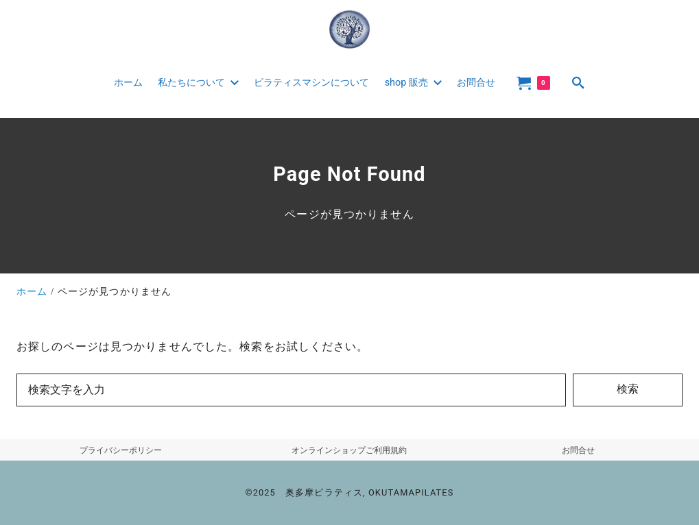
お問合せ (578, 450)
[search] (578, 82)
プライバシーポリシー (121, 450)
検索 (628, 388)
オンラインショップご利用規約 (349, 450)
